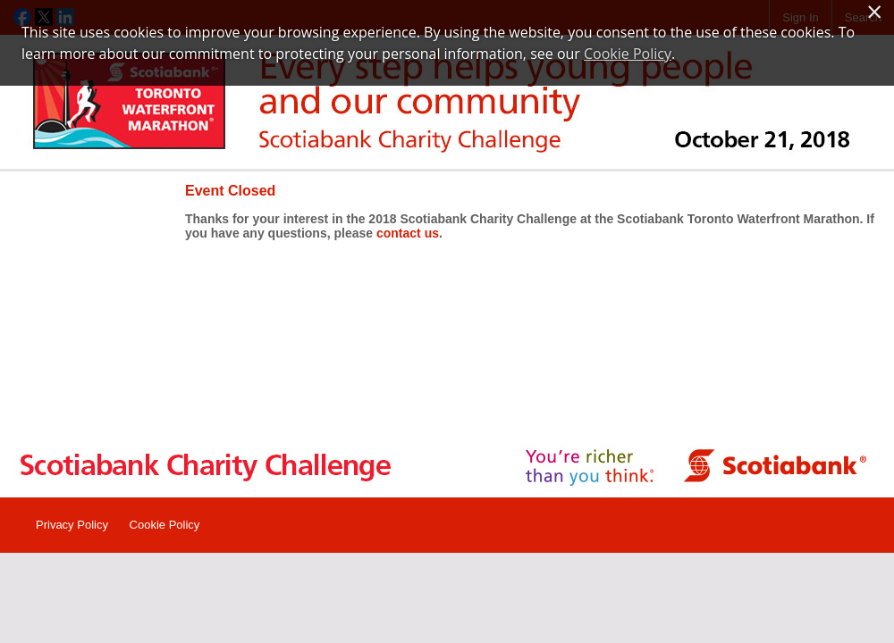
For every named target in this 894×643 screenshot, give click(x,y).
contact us (407, 233)
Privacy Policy (72, 524)
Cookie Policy (165, 524)
